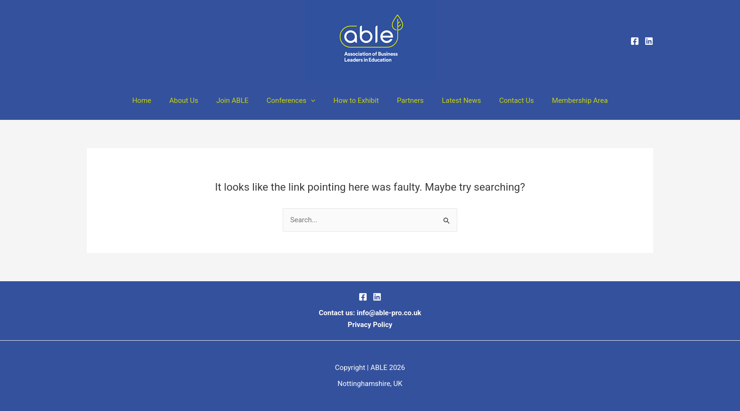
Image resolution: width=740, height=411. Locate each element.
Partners (406, 100)
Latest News (453, 100)
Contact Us (505, 100)
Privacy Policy (369, 324)
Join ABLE (240, 100)
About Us (195, 100)
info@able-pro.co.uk (388, 313)
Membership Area (564, 100)
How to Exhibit (355, 100)
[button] (314, 100)
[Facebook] (635, 41)
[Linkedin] (649, 41)
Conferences (294, 100)
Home (157, 100)
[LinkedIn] (377, 297)
